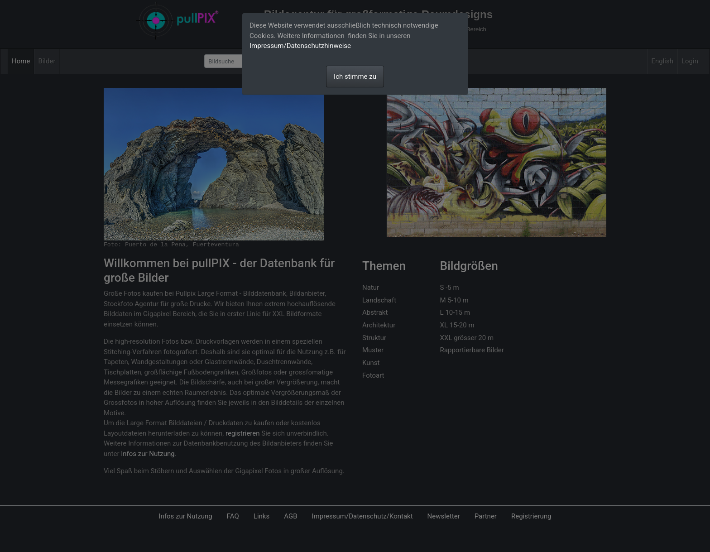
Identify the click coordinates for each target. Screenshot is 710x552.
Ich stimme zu (355, 76)
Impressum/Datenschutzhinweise (300, 46)
